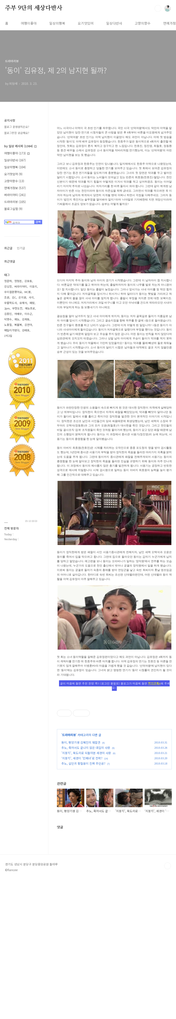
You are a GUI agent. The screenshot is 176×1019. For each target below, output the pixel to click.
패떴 (32, 303)
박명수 (8, 319)
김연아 (28, 325)
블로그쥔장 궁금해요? (16, 133)
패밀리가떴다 (11, 330)
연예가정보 (15, 188)
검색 (158, 8)
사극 (31, 297)
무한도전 (17, 308)
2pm (7, 308)
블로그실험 (13, 209)
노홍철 (8, 325)
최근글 (8, 248)
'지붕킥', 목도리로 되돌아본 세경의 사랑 (86, 812)
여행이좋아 (29, 23)
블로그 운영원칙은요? (16, 127)
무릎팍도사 (10, 303)
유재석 (23, 303)
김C (14, 297)
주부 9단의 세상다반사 (33, 8)
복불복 (18, 325)
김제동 (26, 319)
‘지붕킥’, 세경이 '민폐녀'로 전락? (81, 817)
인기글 (21, 248)
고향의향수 (142, 23)
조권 (6, 297)
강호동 (28, 281)
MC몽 (27, 292)
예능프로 (30, 308)
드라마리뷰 (69, 794)
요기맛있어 (86, 23)
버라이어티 (15, 195)
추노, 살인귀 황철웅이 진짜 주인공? (83, 822)
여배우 (18, 314)
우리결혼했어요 (13, 292)
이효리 (33, 286)
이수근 (28, 314)
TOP (167, 1005)
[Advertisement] (114, 728)
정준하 (8, 281)
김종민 (8, 314)
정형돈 (18, 281)
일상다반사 (114, 23)
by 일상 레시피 (20, 146)
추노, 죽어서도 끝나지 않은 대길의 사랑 (85, 806)
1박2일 (8, 336)
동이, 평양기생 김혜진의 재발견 (80, 801)
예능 (16, 319)
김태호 (26, 330)
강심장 (8, 286)
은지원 (22, 297)
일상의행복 (57, 23)
